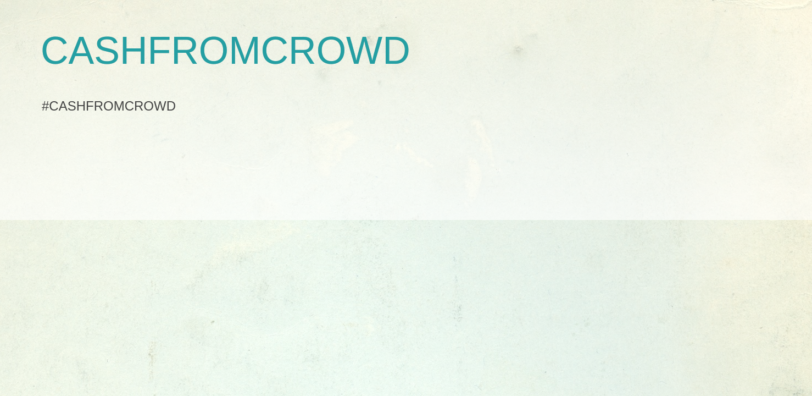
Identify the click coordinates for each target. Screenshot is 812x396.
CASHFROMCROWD (225, 50)
